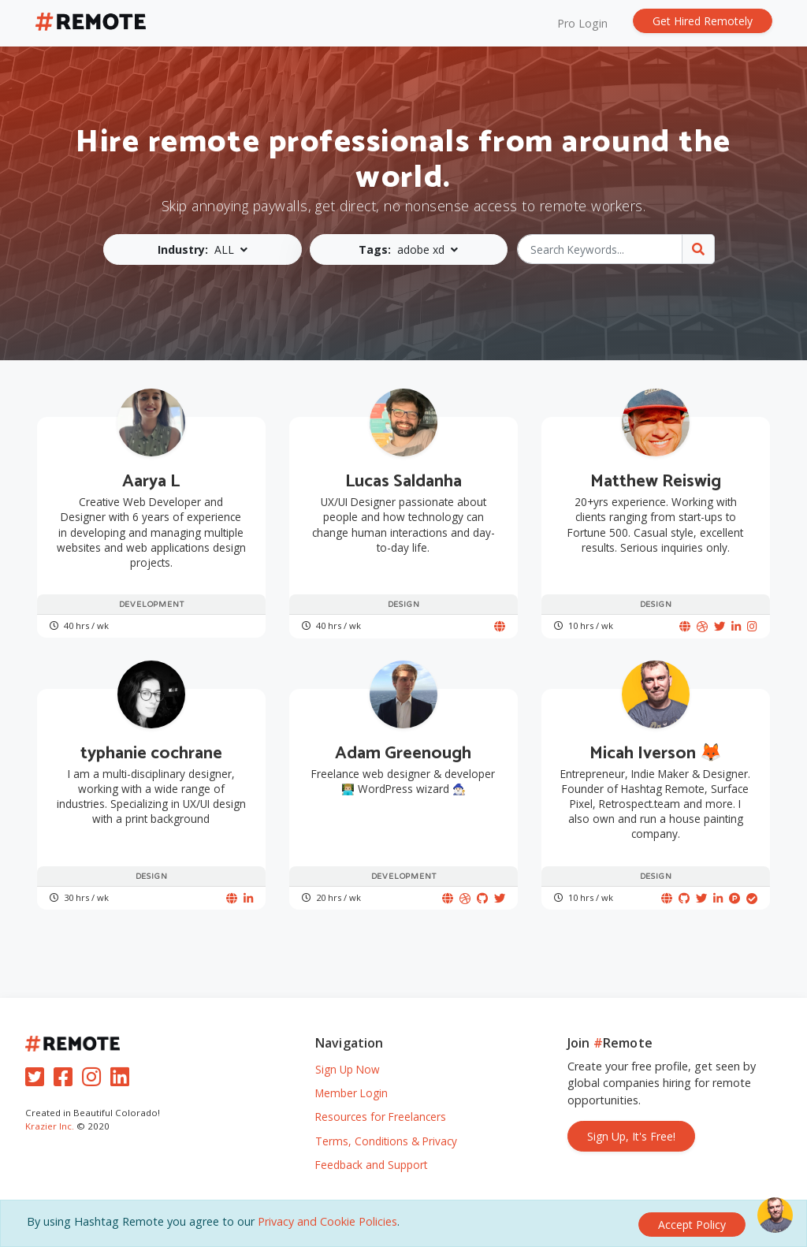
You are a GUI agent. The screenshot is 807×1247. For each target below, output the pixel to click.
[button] (204, 249)
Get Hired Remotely (703, 20)
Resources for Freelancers (380, 1116)
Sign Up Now (347, 1069)
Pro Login (582, 23)
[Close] (692, 1224)
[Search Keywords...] (600, 249)
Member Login (351, 1092)
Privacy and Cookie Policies (327, 1223)
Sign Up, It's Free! (631, 1136)
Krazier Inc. (49, 1126)
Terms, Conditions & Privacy (386, 1140)
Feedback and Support (371, 1164)
